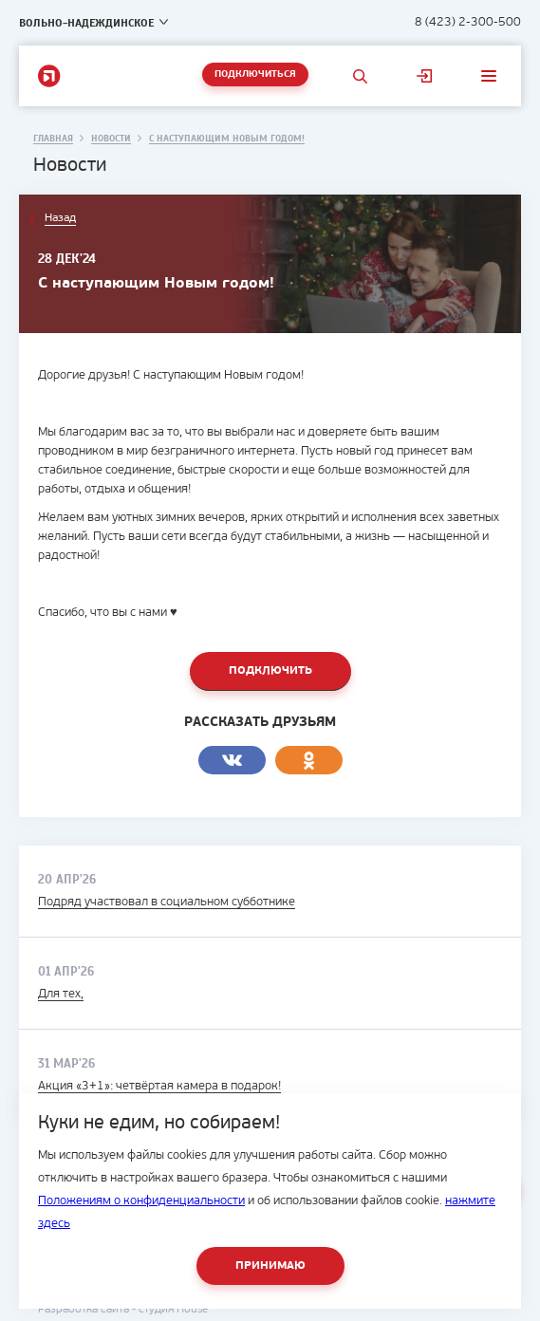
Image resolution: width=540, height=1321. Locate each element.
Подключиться (255, 74)
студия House (173, 1309)
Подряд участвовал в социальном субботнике (166, 902)
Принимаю (270, 1266)
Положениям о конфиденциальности (141, 1201)
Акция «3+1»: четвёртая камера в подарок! (159, 1086)
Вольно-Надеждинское (86, 22)
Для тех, (61, 994)
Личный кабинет (424, 76)
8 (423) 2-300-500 (468, 22)
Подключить (270, 671)
